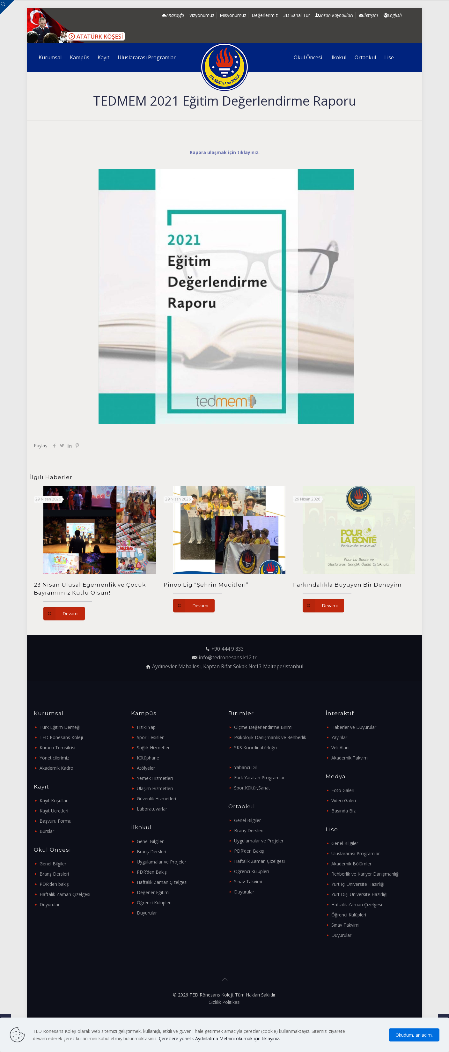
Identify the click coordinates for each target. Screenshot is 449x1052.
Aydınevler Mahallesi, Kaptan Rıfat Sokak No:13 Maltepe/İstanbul (227, 666)
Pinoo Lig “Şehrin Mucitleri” (206, 585)
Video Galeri (343, 800)
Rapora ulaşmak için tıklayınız (224, 152)
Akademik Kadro (56, 768)
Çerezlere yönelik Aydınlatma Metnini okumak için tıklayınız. (219, 1038)
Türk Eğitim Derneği (60, 727)
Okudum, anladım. (414, 1035)
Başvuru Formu (55, 821)
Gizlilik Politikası (224, 1002)
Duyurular (50, 904)
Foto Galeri (342, 790)
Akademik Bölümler (351, 864)
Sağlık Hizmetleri (154, 748)
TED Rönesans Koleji (61, 737)
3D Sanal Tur (296, 15)
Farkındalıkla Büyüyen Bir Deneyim (347, 585)
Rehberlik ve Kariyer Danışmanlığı (365, 874)
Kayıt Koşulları (54, 800)
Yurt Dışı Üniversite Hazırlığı (359, 894)
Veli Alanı (340, 748)
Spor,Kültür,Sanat (252, 788)
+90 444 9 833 (227, 649)
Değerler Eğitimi (153, 892)
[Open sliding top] (7, 7)
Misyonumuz (233, 15)
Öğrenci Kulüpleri (154, 903)
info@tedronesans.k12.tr (228, 657)
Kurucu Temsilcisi (57, 748)
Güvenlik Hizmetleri (156, 799)
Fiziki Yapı (147, 727)
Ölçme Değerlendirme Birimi (263, 727)
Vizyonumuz (201, 15)
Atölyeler (146, 768)
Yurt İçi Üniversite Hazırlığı (357, 884)
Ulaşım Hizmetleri (155, 788)
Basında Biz (343, 811)
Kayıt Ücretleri (54, 811)
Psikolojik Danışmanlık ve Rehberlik (270, 737)
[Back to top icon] (224, 979)
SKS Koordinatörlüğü (255, 748)
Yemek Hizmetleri (155, 778)
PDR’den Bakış (152, 872)
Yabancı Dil (245, 767)
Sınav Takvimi (248, 881)
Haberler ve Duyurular (353, 727)
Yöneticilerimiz (54, 758)
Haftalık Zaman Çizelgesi (65, 894)
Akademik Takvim (349, 758)
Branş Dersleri (54, 874)
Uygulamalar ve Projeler (161, 862)
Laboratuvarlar (152, 809)
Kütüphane (148, 758)
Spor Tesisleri (151, 737)
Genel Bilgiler (53, 864)
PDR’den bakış (54, 884)
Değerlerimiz (265, 15)
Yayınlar (339, 737)
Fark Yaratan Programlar (259, 777)
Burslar (47, 831)
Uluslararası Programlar (355, 853)
